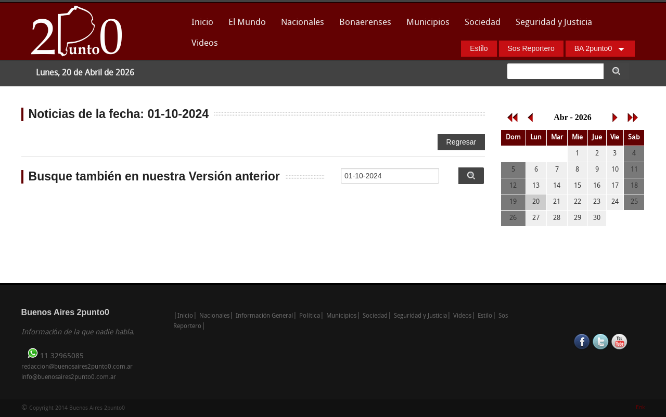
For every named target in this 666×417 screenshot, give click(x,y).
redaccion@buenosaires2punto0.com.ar (77, 367)
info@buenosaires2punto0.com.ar (68, 377)
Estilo (479, 48)
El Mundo (247, 22)
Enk (640, 408)
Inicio (202, 22)
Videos (204, 43)
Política (309, 316)
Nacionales (302, 22)
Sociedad (483, 22)
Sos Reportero (531, 48)
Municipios (428, 22)
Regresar (461, 142)
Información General (264, 316)
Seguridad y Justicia (554, 22)
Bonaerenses (362, 25)
